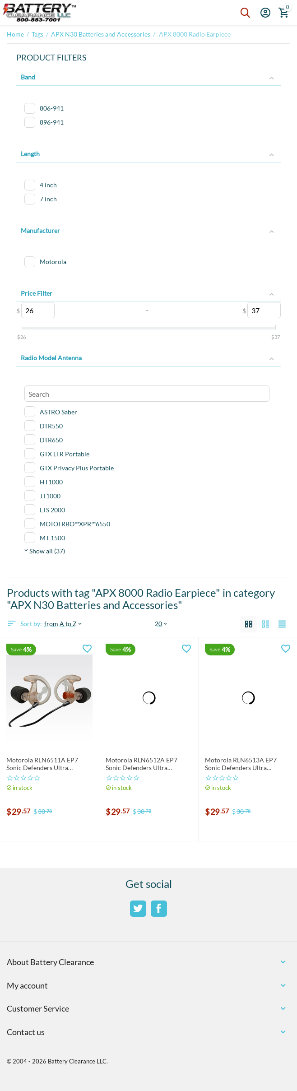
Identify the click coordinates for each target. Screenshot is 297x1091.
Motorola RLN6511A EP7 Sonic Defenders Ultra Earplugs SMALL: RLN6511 (44, 764)
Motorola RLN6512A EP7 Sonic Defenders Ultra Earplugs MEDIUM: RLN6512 (147, 764)
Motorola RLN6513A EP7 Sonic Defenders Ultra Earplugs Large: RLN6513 (241, 764)
